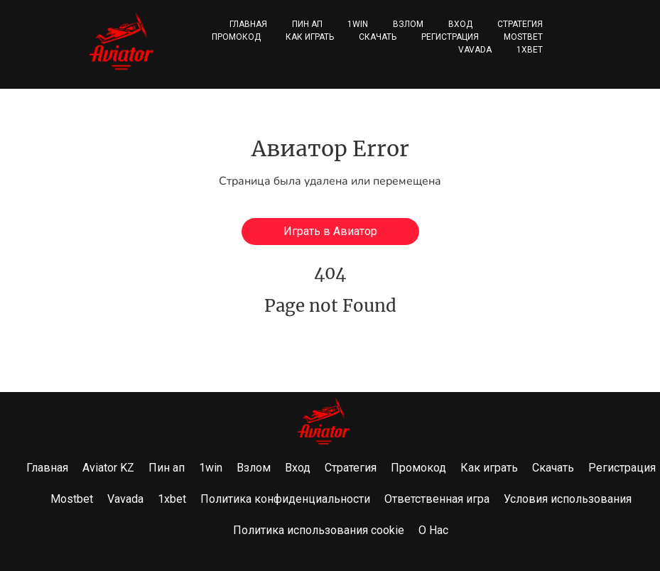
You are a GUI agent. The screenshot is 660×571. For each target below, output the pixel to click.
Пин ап (307, 24)
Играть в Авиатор (330, 231)
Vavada (475, 50)
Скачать (377, 37)
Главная (248, 24)
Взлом (408, 24)
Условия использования (568, 499)
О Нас (433, 530)
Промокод (236, 37)
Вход (460, 24)
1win (357, 24)
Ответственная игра (436, 499)
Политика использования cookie (318, 530)
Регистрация (450, 37)
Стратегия (520, 24)
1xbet (529, 50)
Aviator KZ (108, 467)
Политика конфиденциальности (285, 499)
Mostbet (523, 37)
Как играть (310, 37)
